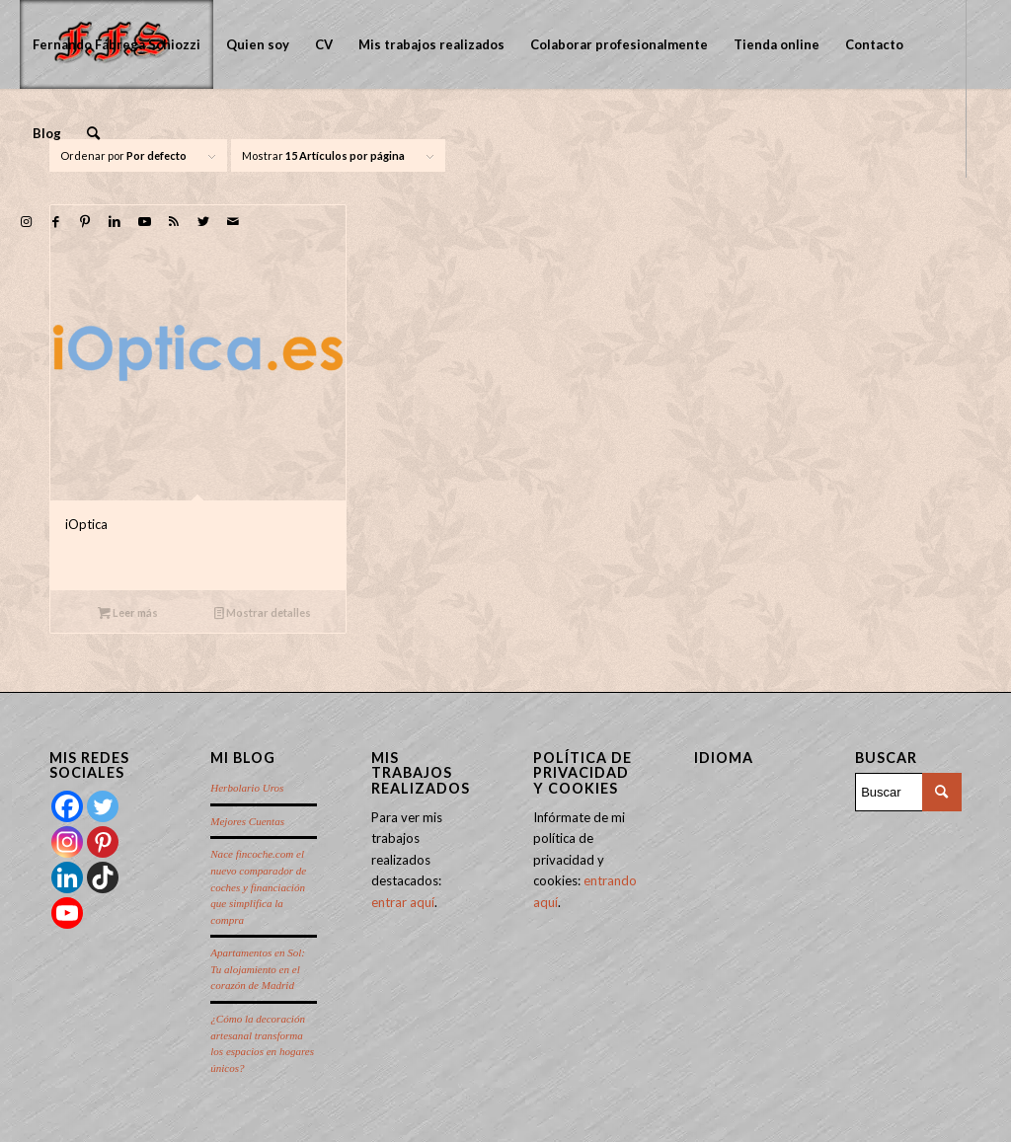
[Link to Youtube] (144, 221)
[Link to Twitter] (203, 221)
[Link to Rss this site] (174, 221)
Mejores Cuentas (247, 821)
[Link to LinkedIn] (114, 221)
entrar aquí (402, 902)
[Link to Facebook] (55, 221)
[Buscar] (93, 133)
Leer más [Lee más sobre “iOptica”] (128, 612)
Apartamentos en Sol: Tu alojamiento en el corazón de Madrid (257, 969)
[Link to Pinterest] (85, 221)
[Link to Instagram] (25, 221)
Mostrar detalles (262, 612)
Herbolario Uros (246, 788)
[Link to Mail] (233, 221)
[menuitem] (116, 44)
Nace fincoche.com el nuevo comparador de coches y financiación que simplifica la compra (258, 886)
